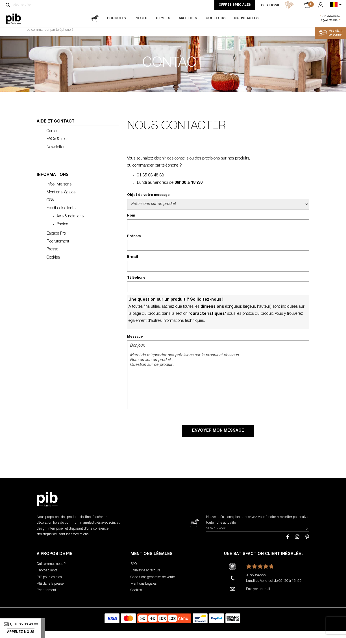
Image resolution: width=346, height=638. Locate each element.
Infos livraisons (59, 192)
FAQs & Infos (57, 146)
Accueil (13, 32)
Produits (116, 18)
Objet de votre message (148, 202)
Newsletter (56, 154)
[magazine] (95, 18)
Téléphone (136, 285)
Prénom (134, 243)
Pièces (140, 18)
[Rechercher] (8, 5)
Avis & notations (70, 224)
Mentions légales (61, 200)
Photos (62, 231)
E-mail (132, 264)
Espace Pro (56, 241)
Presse (52, 257)
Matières (188, 18)
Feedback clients (61, 216)
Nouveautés (246, 18)
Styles (163, 18)
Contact (53, 138)
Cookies (53, 265)
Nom (131, 222)
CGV (50, 208)
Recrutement (58, 249)
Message (135, 344)
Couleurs (216, 18)
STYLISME (277, 5)
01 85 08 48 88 (150, 183)
